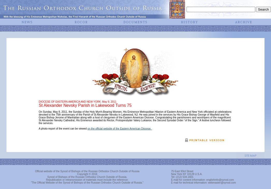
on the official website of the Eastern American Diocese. (119, 128)
